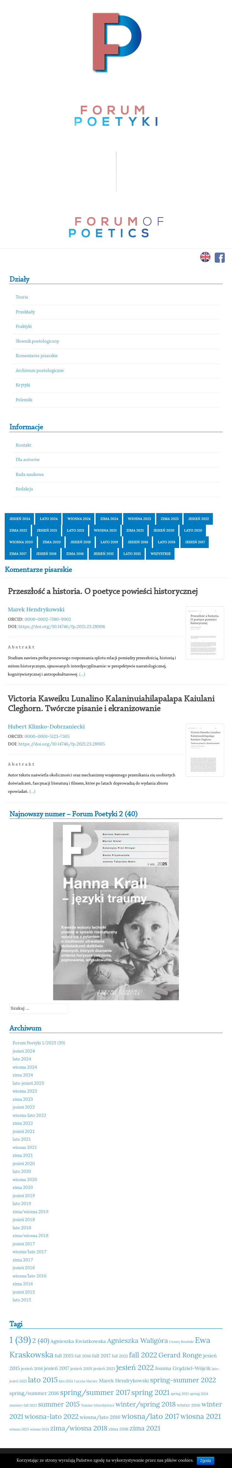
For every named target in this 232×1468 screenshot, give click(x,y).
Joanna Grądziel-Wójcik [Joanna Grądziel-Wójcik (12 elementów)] (183, 1368)
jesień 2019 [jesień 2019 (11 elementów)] (81, 1368)
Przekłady (25, 312)
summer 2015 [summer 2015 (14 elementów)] (59, 1404)
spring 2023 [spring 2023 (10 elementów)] (180, 1393)
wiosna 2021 (105, 530)
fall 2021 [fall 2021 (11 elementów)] (120, 1356)
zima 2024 (109, 519)
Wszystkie (161, 553)
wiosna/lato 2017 (30, 1252)
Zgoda (205, 1461)
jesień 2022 (198, 519)
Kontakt (23, 445)
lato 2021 (75, 530)
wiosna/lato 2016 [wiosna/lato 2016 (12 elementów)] (100, 1417)
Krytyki (23, 385)
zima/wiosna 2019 (30, 1212)
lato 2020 (193, 530)
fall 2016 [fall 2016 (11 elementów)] (83, 1356)
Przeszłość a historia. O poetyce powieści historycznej (103, 591)
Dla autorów (28, 460)
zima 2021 (135, 530)
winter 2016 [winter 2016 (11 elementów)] (188, 1405)
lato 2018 (166, 542)
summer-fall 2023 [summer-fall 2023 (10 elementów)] (23, 1405)
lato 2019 (109, 542)
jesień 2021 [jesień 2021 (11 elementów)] (104, 1368)
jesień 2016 (46, 553)
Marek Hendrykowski (36, 609)
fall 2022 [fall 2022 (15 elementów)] (143, 1354)
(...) (82, 674)
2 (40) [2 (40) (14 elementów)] (40, 1340)
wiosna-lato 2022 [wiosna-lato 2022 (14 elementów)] (52, 1416)
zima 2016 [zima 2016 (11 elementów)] (119, 1429)
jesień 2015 (103, 553)
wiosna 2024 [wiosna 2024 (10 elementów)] (39, 1429)
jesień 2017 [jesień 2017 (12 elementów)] (56, 1368)
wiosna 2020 (21, 542)
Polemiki (24, 400)
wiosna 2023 (139, 519)
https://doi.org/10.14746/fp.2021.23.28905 (62, 744)
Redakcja (24, 489)
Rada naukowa (30, 474)
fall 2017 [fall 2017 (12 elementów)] (101, 1355)
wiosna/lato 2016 (30, 1276)
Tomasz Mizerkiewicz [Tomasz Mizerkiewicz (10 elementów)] (97, 1405)
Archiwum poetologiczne (40, 370)
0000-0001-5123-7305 (47, 736)
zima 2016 (75, 553)
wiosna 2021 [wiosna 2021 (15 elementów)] (200, 1416)
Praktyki (24, 326)
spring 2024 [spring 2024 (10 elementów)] (199, 1393)
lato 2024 (49, 519)
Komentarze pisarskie (37, 356)
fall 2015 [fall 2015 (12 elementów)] (64, 1355)
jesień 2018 (138, 542)
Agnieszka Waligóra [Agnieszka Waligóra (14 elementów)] (137, 1340)
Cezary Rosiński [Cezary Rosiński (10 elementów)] (181, 1341)
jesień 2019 (80, 542)
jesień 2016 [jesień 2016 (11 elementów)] (32, 1368)
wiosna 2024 (79, 519)
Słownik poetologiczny (37, 341)
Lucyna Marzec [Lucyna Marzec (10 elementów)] (86, 1381)
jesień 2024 (19, 519)
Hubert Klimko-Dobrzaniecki (46, 726)
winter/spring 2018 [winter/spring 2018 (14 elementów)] (145, 1404)
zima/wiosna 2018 (30, 1236)
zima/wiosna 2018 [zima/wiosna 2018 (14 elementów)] (79, 1428)
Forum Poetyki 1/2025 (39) (39, 1043)
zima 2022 (18, 530)
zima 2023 (170, 519)
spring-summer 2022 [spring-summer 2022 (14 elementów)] (183, 1379)
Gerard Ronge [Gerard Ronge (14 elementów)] (180, 1355)
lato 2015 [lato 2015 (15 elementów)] (43, 1379)
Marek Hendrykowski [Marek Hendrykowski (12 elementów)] (124, 1380)
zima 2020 (52, 542)
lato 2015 (132, 553)
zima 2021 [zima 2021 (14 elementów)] (145, 1428)
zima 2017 (17, 553)
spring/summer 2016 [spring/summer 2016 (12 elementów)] (34, 1393)
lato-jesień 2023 (28, 1083)
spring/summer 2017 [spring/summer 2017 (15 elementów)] (95, 1392)
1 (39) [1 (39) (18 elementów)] (20, 1339)
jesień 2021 (47, 530)
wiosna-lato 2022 (29, 1115)
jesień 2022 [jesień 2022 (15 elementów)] (135, 1367)
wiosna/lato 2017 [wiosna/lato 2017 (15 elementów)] (150, 1416)
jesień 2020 (163, 530)
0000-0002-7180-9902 (48, 619)
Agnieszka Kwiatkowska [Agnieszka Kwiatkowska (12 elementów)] (78, 1341)
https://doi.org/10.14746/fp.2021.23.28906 (62, 626)
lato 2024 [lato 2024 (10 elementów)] (66, 1381)
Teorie (22, 297)
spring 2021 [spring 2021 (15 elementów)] (150, 1392)
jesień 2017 (195, 542)
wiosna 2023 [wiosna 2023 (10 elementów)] (19, 1429)
